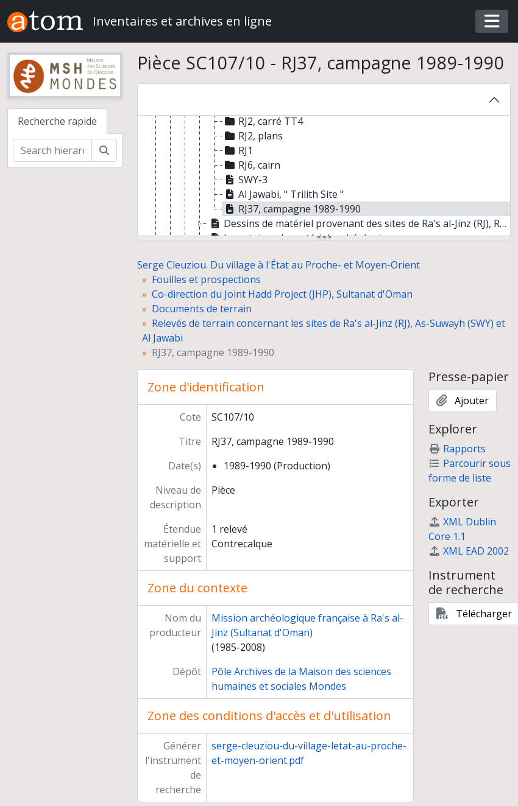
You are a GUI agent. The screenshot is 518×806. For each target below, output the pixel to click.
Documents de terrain (202, 308)
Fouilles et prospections (206, 279)
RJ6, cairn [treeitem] (251, 165)
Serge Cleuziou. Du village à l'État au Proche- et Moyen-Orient (278, 265)
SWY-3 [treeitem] (245, 179)
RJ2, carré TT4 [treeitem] (262, 121)
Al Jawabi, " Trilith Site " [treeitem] (283, 194)
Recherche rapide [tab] (57, 121)
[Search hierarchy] (52, 150)
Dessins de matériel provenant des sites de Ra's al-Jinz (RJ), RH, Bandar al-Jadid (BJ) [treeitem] (359, 223)
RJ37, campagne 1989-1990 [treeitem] (291, 209)
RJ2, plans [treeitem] (252, 135)
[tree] (324, 176)
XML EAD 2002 (468, 551)
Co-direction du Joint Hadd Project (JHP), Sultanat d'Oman (282, 294)
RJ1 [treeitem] (237, 150)
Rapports (457, 448)
